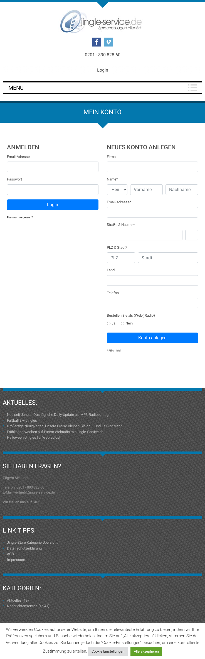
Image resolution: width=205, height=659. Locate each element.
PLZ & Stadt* (117, 247)
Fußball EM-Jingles (22, 420)
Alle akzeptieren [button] (146, 651)
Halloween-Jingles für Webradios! (33, 437)
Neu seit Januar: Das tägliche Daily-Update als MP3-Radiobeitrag (57, 415)
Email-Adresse (18, 157)
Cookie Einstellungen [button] (108, 651)
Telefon (113, 293)
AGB (10, 554)
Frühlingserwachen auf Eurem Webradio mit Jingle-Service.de (55, 432)
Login (102, 70)
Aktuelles (14, 600)
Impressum (16, 560)
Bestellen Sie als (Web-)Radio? (131, 315)
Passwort (14, 179)
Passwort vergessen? (20, 217)
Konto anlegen (152, 337)
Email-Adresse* (119, 202)
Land (111, 270)
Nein (127, 323)
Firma (111, 157)
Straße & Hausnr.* (121, 225)
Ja (111, 323)
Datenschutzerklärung (24, 548)
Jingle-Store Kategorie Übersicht (32, 542)
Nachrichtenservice (22, 606)
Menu (16, 87)
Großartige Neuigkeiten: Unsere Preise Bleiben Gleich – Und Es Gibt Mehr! (64, 426)
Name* (112, 179)
